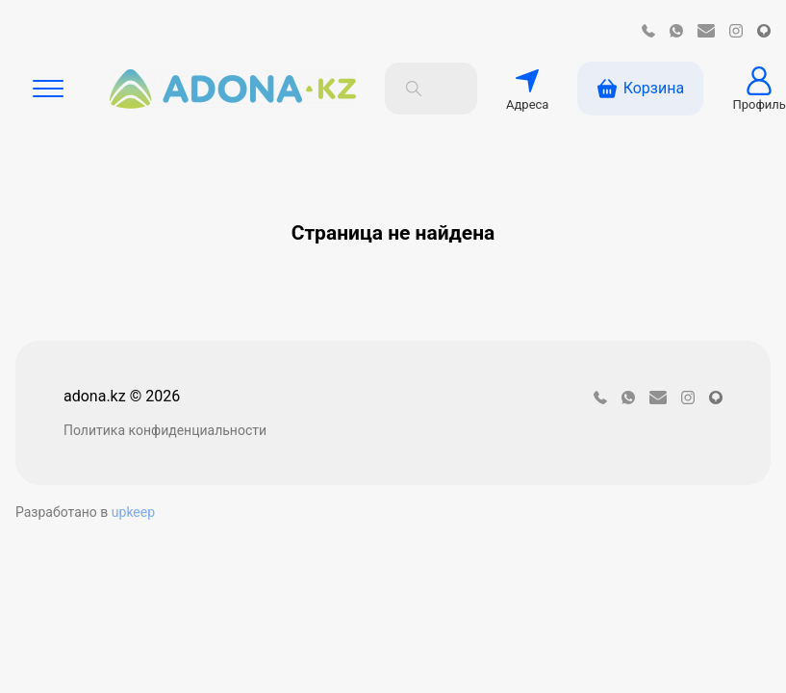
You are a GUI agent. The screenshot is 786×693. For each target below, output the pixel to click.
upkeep (133, 512)
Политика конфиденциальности (164, 430)
